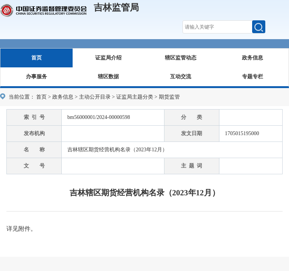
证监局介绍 (108, 58)
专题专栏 (252, 76)
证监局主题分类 (134, 97)
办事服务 (36, 76)
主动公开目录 (95, 97)
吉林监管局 (116, 7)
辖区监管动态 (180, 58)
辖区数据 (108, 76)
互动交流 (180, 76)
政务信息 (252, 58)
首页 (36, 58)
